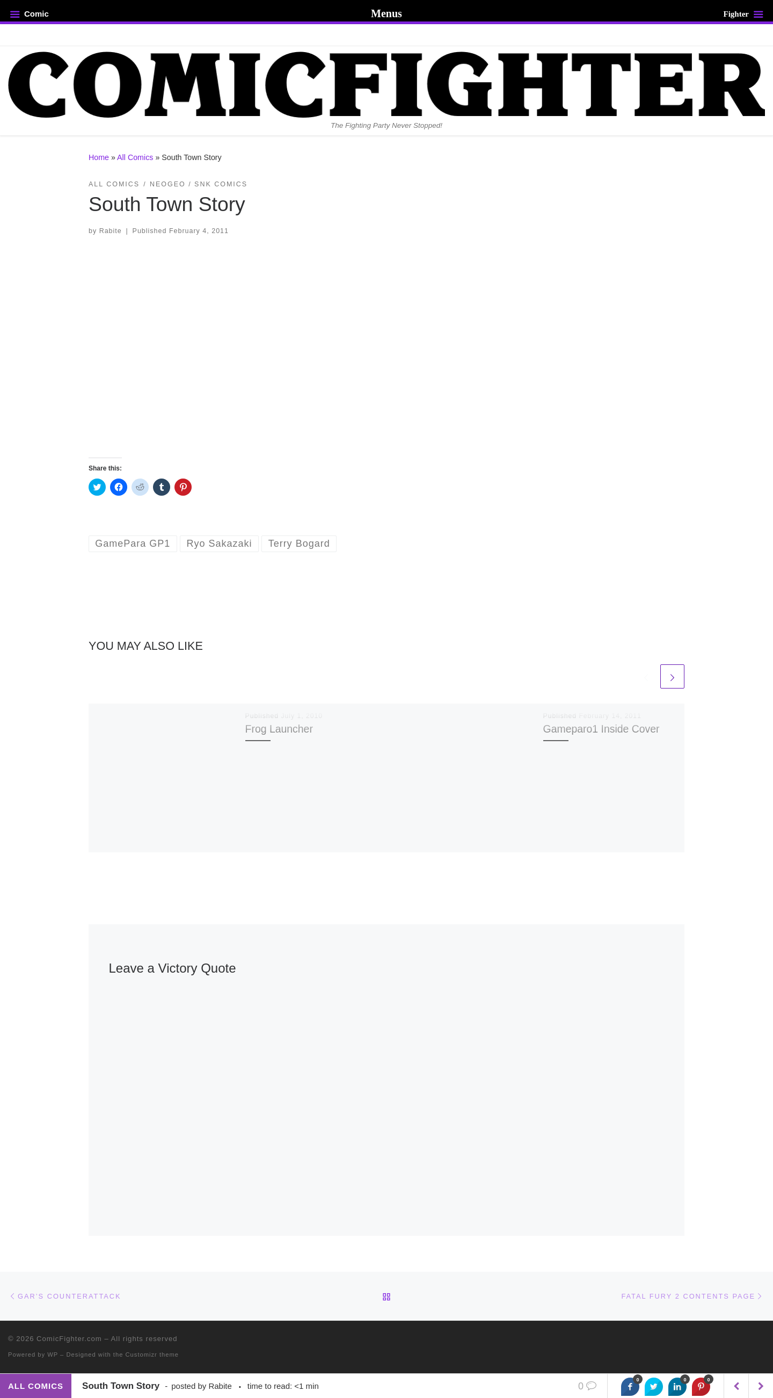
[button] (386, 346)
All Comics (135, 157)
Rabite (110, 231)
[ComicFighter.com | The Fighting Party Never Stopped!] (386, 83)
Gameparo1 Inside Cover (601, 729)
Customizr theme (152, 1354)
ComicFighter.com (69, 1339)
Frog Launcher (279, 729)
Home (99, 157)
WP (52, 1354)
